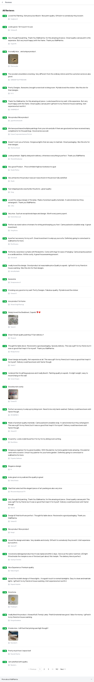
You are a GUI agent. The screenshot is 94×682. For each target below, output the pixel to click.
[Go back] (2, 2)
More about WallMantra (47, 679)
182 (57, 669)
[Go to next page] (63, 669)
